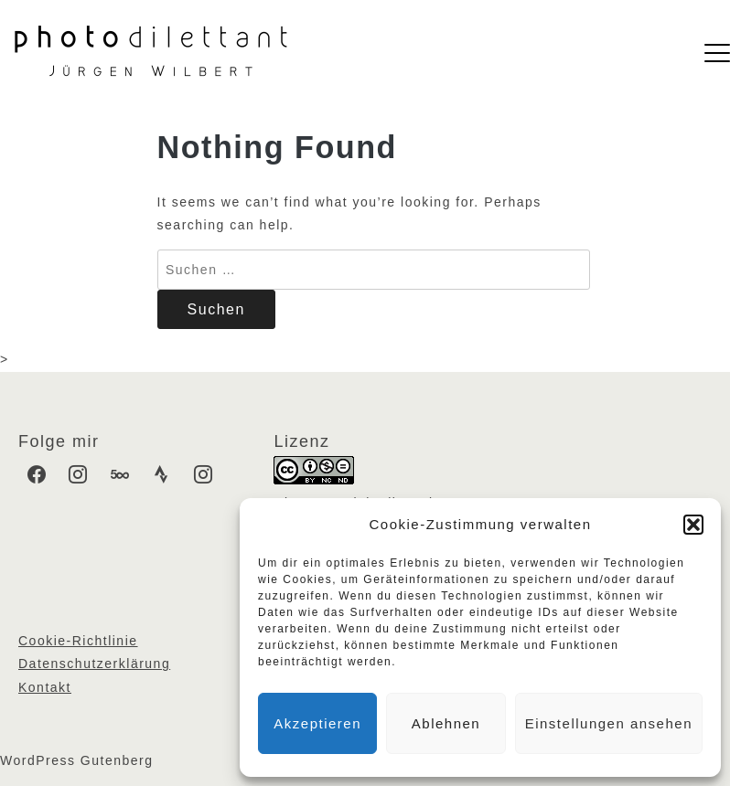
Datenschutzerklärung (94, 663)
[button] (693, 524)
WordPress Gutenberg (77, 760)
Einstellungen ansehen (608, 723)
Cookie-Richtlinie (78, 640)
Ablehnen (446, 723)
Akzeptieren (317, 723)
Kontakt (44, 687)
